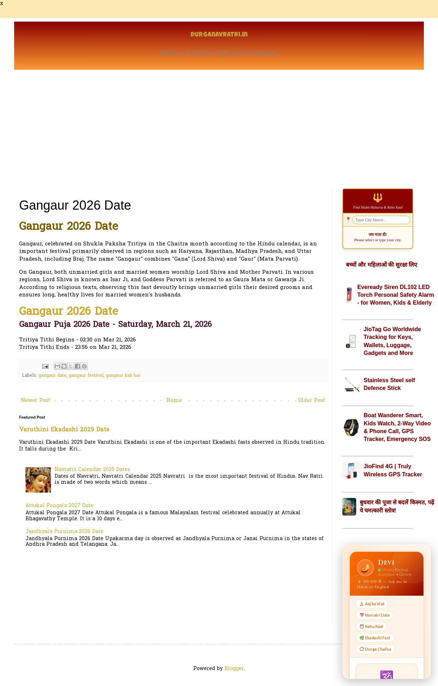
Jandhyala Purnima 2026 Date (64, 531)
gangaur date (52, 376)
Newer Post (35, 400)
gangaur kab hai (123, 376)
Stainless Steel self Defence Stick (389, 384)
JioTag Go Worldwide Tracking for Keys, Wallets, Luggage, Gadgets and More (392, 341)
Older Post (311, 400)
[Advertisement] (219, 122)
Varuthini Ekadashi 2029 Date (64, 430)
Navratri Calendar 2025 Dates (92, 470)
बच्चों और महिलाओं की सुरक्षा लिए (381, 265)
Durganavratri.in (219, 35)
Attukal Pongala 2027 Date (59, 506)
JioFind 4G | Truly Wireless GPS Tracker (393, 470)
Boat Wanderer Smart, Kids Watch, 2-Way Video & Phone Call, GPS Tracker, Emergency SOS (397, 427)
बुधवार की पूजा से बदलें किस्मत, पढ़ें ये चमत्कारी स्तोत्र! (397, 506)
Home (174, 400)
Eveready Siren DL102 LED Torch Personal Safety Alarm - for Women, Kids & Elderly (395, 295)
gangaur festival (86, 376)
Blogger (234, 669)
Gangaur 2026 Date (68, 312)
